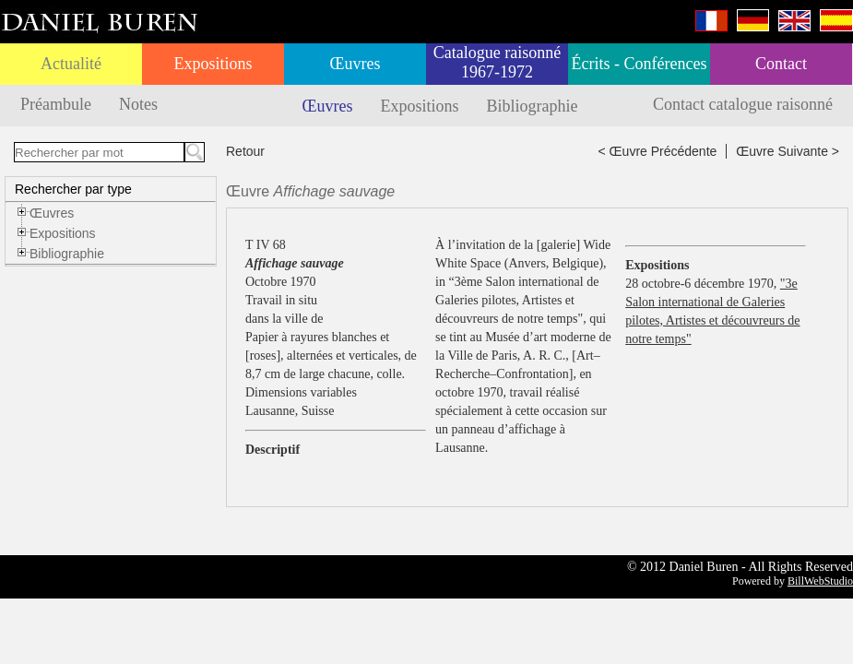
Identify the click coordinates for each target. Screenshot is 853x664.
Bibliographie (532, 106)
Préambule (55, 104)
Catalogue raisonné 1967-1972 (497, 62)
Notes (138, 104)
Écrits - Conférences (639, 63)
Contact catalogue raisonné (743, 104)
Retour (245, 151)
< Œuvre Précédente (657, 151)
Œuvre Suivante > (787, 151)
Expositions (212, 63)
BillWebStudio (820, 581)
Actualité (71, 63)
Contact (781, 63)
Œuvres (355, 63)
